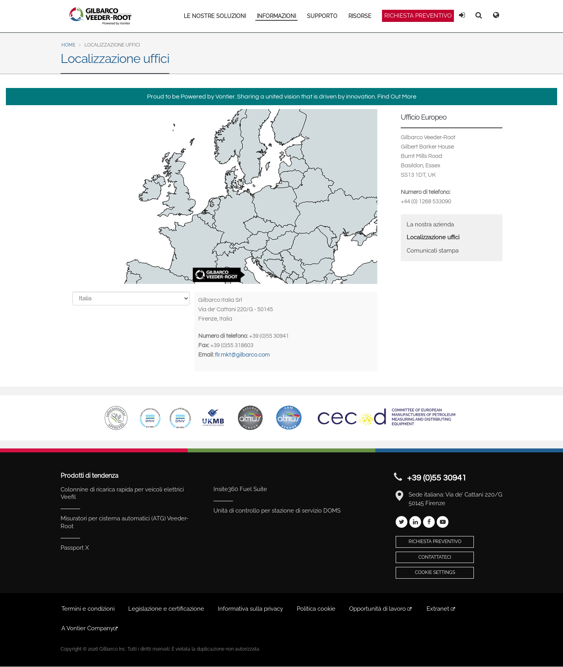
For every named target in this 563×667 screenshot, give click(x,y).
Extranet (441, 608)
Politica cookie (316, 608)
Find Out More (396, 96)
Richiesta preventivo (418, 15)
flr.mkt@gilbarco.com (242, 355)
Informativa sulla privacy (250, 608)
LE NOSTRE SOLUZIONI (215, 16)
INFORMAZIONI (276, 16)
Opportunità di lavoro (381, 608)
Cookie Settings (435, 572)
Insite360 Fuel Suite (240, 489)
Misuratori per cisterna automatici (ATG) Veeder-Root (124, 522)
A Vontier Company (90, 628)
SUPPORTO (322, 16)
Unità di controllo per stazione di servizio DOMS (277, 510)
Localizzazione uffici (433, 237)
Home (68, 45)
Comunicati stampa (433, 250)
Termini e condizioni (88, 608)
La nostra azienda (430, 224)
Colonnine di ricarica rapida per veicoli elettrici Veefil (122, 493)
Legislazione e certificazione (166, 608)
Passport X (75, 547)
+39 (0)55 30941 (436, 477)
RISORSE (359, 16)
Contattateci (434, 557)
